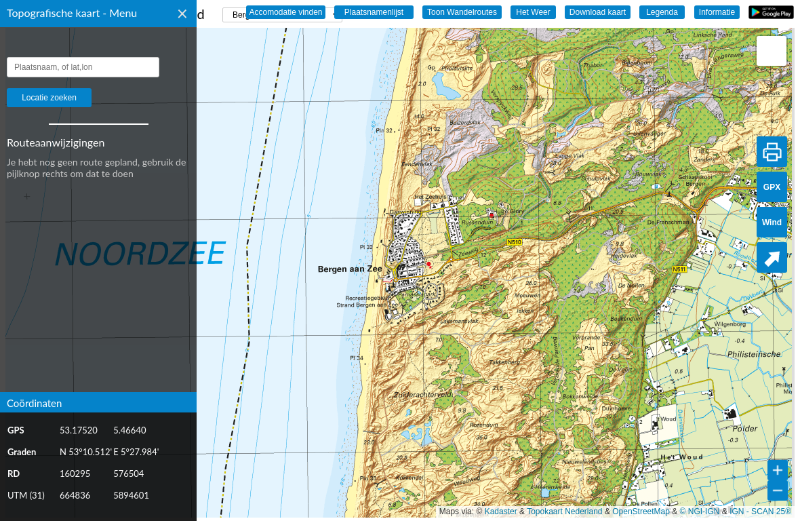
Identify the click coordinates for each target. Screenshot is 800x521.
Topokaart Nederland (564, 511)
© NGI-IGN (700, 511)
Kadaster (501, 511)
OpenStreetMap (641, 511)
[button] (771, 51)
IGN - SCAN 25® (760, 511)
